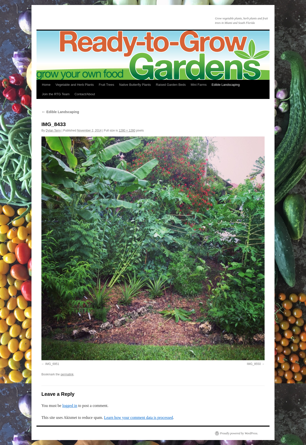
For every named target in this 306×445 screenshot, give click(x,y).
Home (46, 85)
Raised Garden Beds (171, 85)
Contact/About (85, 94)
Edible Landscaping (226, 85)
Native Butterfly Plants (135, 85)
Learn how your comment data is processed (138, 417)
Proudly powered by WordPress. (239, 433)
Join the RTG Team (56, 94)
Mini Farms (199, 85)
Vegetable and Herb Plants (75, 85)
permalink (67, 374)
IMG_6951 (52, 364)
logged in (69, 405)
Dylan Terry (53, 130)
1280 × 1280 (127, 130)
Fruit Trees (106, 85)
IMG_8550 (254, 364)
